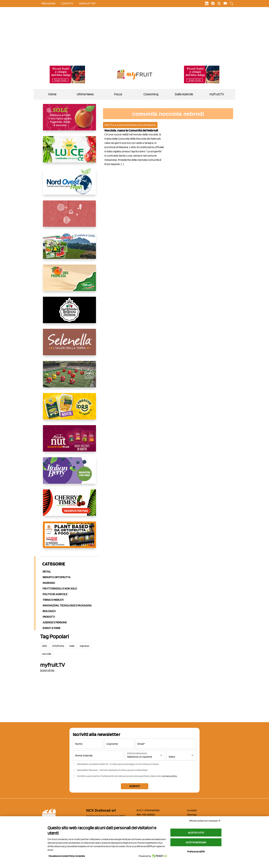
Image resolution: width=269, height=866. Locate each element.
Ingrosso (49, 583)
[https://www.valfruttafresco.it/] (69, 281)
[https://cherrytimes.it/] (69, 505)
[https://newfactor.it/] (69, 441)
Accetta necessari (196, 842)
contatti (67, 3)
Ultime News (85, 94)
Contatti (192, 810)
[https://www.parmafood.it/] (69, 409)
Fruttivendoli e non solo (60, 588)
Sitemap (192, 814)
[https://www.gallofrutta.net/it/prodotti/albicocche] (69, 120)
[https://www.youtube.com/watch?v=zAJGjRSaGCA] (69, 538)
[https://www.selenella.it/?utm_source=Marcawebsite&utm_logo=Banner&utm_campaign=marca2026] (69, 345)
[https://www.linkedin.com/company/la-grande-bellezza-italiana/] (69, 313)
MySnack (150, 125)
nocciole (46, 653)
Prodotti (49, 616)
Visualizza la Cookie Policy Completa (66, 856)
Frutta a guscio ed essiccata (123, 125)
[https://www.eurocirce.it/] (69, 248)
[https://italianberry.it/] (69, 473)
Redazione (48, 3)
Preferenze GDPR (196, 851)
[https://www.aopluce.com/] (69, 152)
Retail (47, 571)
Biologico (49, 611)
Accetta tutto (196, 832)
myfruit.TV (216, 94)
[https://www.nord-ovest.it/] (69, 184)
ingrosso (84, 646)
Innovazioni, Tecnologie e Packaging (67, 605)
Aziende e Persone (55, 622)
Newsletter (87, 3)
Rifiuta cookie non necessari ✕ (205, 820)
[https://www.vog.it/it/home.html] (69, 377)
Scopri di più (47, 670)
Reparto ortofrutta (57, 577)
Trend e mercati (53, 599)
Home (52, 94)
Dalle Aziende (184, 94)
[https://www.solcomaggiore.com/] (69, 216)
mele (71, 646)
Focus (118, 94)
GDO (44, 646)
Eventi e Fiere (51, 628)
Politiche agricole (55, 594)
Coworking (151, 94)
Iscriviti (134, 786)
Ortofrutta (58, 646)
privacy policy (170, 776)
